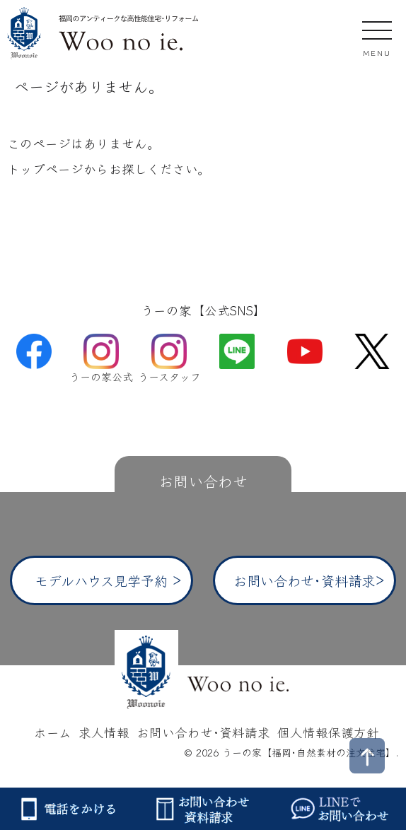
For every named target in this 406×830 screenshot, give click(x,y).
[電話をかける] (67, 809)
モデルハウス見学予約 (101, 580)
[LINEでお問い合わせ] (338, 809)
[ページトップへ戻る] (367, 755)
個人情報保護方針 (328, 732)
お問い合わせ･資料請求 (304, 580)
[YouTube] (305, 349)
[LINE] (237, 349)
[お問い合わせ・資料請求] (202, 809)
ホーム (52, 732)
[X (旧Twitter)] (372, 349)
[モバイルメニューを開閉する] (377, 36)
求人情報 (104, 732)
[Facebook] (34, 349)
